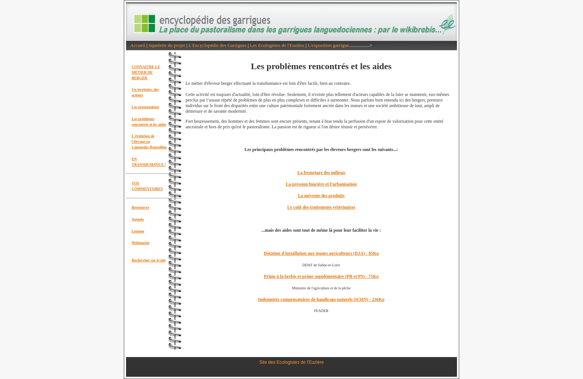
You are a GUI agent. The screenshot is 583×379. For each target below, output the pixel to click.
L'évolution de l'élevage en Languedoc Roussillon (149, 141)
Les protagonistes (145, 107)
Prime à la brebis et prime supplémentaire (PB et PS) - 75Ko (321, 276)
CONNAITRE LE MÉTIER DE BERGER (146, 72)
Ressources (140, 207)
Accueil (137, 45)
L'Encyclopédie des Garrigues (218, 45)
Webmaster (141, 243)
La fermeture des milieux (321, 172)
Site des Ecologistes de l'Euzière (291, 362)
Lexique (138, 231)
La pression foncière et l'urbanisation (321, 184)
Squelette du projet (167, 45)
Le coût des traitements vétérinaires (321, 207)
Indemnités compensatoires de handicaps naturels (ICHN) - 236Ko (321, 299)
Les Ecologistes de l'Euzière (277, 45)
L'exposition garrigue (328, 45)
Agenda (138, 219)
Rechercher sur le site (149, 260)
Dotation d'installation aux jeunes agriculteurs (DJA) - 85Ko (321, 253)
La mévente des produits (321, 195)
